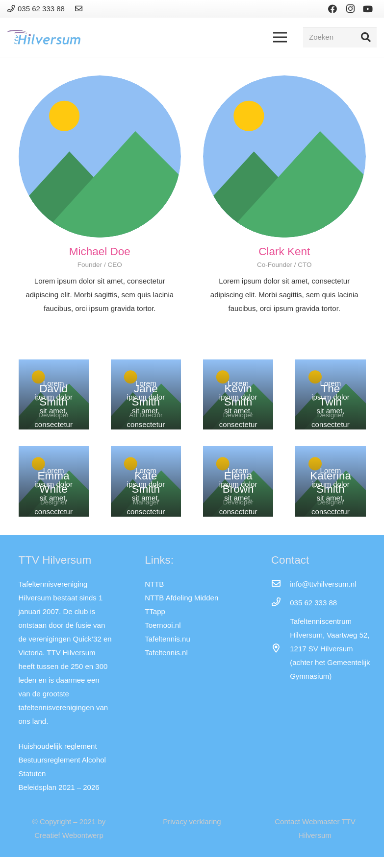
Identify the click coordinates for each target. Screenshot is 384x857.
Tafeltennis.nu (167, 639)
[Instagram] (350, 9)
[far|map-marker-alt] (280, 649)
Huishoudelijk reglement (58, 746)
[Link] (80, 8)
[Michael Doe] (100, 156)
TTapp (155, 611)
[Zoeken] (340, 37)
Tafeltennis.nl (166, 652)
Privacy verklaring (192, 821)
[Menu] (280, 37)
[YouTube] (368, 9)
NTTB (154, 584)
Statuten (32, 773)
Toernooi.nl (162, 625)
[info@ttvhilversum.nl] (280, 584)
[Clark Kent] (284, 156)
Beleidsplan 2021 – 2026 (59, 787)
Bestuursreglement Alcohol (62, 760)
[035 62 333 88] (280, 603)
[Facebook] (332, 9)
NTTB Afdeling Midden (181, 598)
